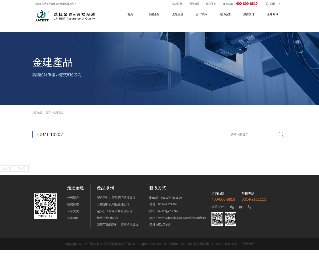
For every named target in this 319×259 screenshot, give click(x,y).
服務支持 (248, 14)
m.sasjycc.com (168, 211)
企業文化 (73, 211)
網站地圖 (194, 3)
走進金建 (177, 14)
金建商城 (272, 14)
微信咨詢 (211, 3)
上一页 (7, 168)
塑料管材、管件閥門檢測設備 (116, 197)
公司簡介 (73, 197)
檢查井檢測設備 (107, 218)
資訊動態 (225, 14)
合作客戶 (201, 14)
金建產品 (154, 14)
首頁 (130, 14)
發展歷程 (73, 204)
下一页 (21, 168)
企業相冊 (73, 218)
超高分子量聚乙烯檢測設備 (115, 211)
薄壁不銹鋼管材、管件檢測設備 (118, 224)
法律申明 (248, 244)
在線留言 (177, 3)
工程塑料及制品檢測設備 (113, 204)
